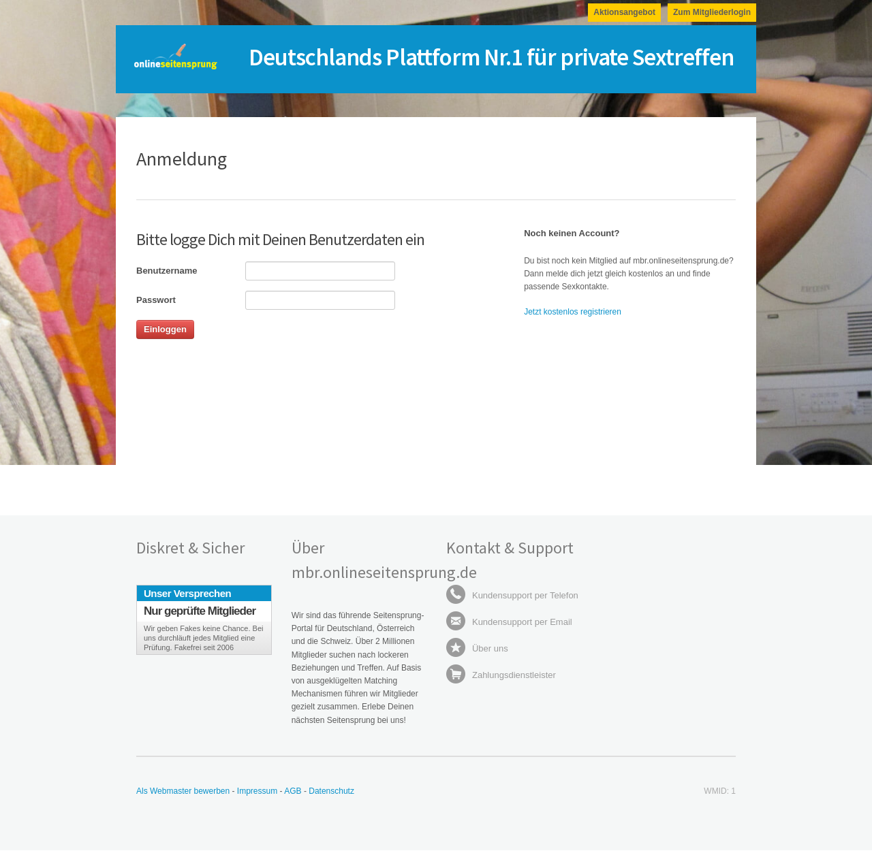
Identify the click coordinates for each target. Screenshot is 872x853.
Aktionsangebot (624, 12)
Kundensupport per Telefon (512, 595)
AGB (294, 791)
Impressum (257, 791)
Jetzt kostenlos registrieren (572, 312)
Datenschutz (331, 791)
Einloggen (165, 329)
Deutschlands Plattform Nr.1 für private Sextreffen (491, 57)
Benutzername (167, 270)
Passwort (156, 300)
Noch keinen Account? (571, 233)
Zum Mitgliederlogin (712, 12)
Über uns (477, 648)
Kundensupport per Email (509, 622)
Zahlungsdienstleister (500, 675)
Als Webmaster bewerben (183, 791)
